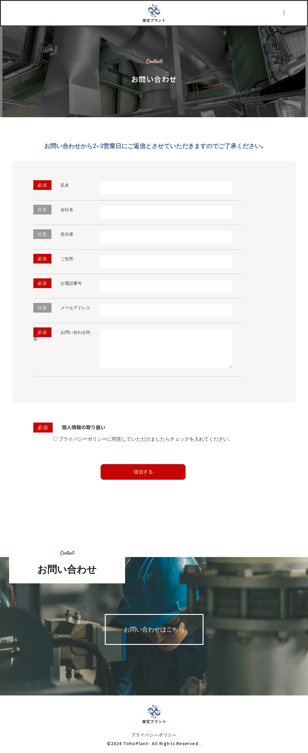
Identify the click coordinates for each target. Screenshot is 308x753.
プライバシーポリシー (154, 735)
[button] (284, 13)
